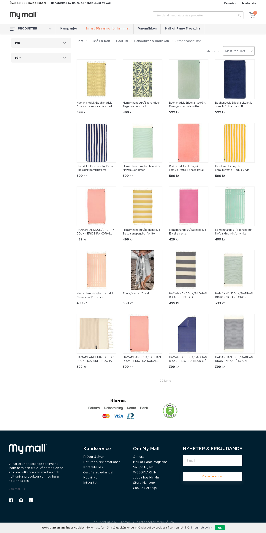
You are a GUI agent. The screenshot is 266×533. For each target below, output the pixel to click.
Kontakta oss (93, 467)
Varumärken (147, 28)
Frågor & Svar (93, 457)
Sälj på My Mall (144, 467)
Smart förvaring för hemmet (108, 28)
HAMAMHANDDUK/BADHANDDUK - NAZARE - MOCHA (96, 359)
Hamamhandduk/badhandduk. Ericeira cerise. (188, 232)
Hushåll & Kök (99, 41)
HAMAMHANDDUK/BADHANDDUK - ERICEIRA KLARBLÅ (188, 359)
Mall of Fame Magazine (182, 28)
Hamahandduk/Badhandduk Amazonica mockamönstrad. (94, 105)
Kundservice (248, 3)
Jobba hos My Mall (147, 477)
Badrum (122, 41)
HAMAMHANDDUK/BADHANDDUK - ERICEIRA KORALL (96, 232)
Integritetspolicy (201, 528)
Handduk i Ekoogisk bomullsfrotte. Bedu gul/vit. (232, 168)
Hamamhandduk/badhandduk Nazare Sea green (141, 168)
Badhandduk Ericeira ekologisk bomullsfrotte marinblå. (234, 105)
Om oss (138, 457)
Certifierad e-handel (98, 472)
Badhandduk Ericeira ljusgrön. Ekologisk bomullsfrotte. (187, 105)
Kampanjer (68, 28)
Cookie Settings (145, 488)
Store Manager (144, 482)
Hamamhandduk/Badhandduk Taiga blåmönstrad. (141, 105)
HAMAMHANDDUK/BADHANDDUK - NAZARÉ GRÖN (234, 296)
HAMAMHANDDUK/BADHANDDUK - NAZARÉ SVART (234, 359)
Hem (80, 41)
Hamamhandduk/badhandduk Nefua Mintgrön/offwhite (233, 232)
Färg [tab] (18, 58)
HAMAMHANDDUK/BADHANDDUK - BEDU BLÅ (188, 296)
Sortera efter (212, 51)
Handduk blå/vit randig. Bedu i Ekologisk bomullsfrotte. (95, 168)
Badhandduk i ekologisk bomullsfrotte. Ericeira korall (186, 168)
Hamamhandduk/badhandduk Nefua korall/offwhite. (95, 296)
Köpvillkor (91, 477)
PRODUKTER (31, 29)
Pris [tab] (17, 43)
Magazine (230, 3)
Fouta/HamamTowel (136, 294)
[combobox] (198, 15)
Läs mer (17, 489)
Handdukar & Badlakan (151, 41)
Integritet (90, 482)
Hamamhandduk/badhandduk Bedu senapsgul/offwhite (141, 232)
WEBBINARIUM (145, 472)
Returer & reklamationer (101, 462)
